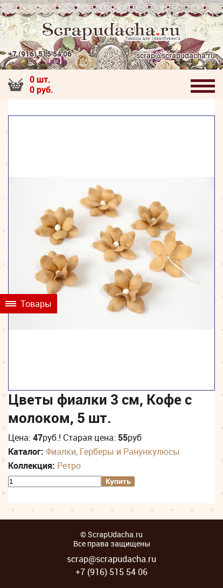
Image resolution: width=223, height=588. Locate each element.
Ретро (69, 465)
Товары (28, 304)
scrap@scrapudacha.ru (175, 56)
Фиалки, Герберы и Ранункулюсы (113, 451)
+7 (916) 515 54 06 (40, 54)
